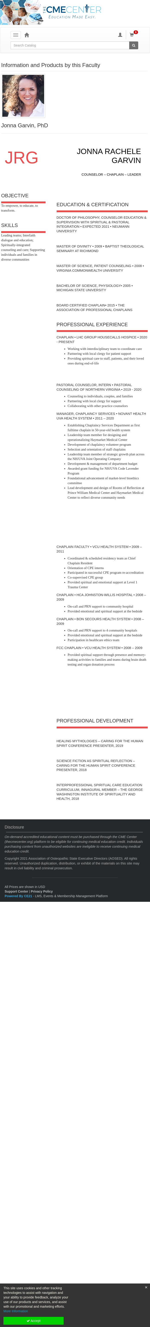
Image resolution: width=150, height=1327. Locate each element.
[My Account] (120, 35)
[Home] (26, 35)
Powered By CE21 (19, 896)
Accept (33, 1321)
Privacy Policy (42, 891)
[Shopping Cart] (134, 35)
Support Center (16, 891)
